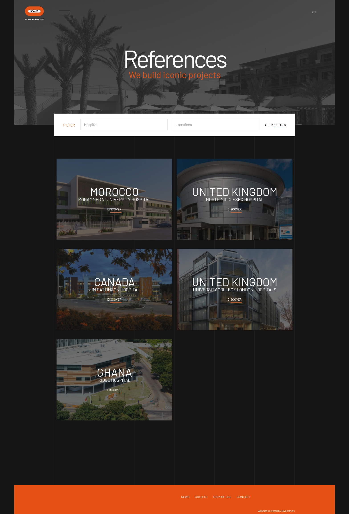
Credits (201, 497)
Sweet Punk (288, 510)
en (314, 12)
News (185, 497)
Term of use (222, 497)
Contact (243, 497)
